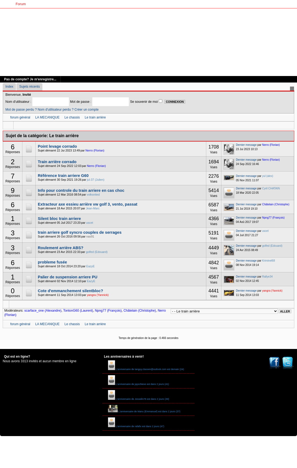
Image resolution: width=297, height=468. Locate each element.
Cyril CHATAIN (271, 188)
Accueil (5, 4)
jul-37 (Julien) (95, 179)
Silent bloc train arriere (59, 218)
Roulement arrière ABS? (60, 248)
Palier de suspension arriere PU (67, 277)
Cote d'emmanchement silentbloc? (70, 291)
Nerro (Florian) (95, 150)
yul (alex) (267, 175)
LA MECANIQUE (47, 117)
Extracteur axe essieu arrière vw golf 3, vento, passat (87, 204)
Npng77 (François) (273, 217)
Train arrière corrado (57, 162)
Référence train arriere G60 (63, 175)
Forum (21, 4)
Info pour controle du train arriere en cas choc (81, 190)
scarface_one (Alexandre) (42, 310)
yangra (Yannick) (98, 294)
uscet (89, 222)
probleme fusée (52, 262)
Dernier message (246, 144)
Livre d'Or (81, 4)
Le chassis (72, 117)
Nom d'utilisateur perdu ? (55, 109)
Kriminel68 (268, 260)
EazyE (90, 266)
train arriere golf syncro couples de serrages (80, 232)
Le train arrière (95, 117)
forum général (20, 117)
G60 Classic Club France (49, 4)
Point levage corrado (57, 146)
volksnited (93, 194)
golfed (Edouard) (96, 251)
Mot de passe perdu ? (21, 109)
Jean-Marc (93, 208)
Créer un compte (87, 109)
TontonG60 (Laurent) (78, 310)
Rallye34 (267, 276)
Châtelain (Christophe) (275, 204)
